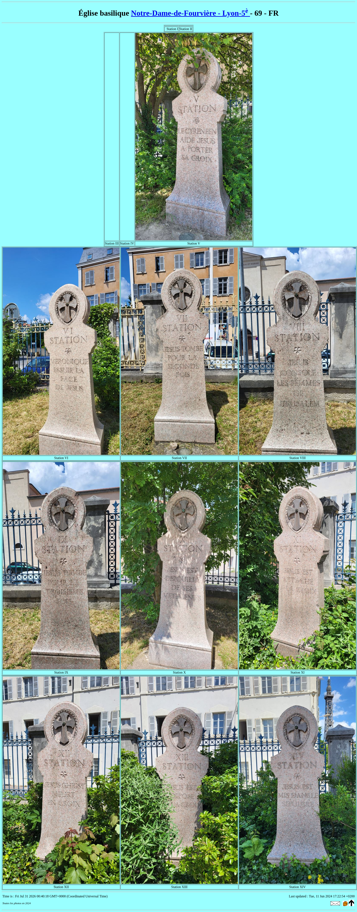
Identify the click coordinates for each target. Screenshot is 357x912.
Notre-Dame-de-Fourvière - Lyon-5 (190, 13)
